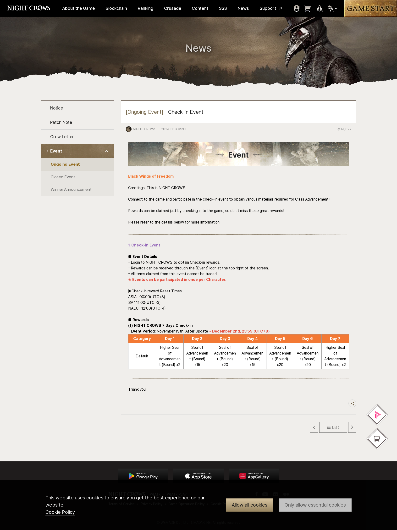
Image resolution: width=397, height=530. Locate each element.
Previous (314, 427)
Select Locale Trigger (332, 8)
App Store (198, 476)
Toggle (106, 151)
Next (352, 427)
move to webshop (307, 8)
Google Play (143, 476)
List (335, 427)
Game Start (370, 8)
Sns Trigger (319, 8)
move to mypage (296, 8)
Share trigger (352, 403)
